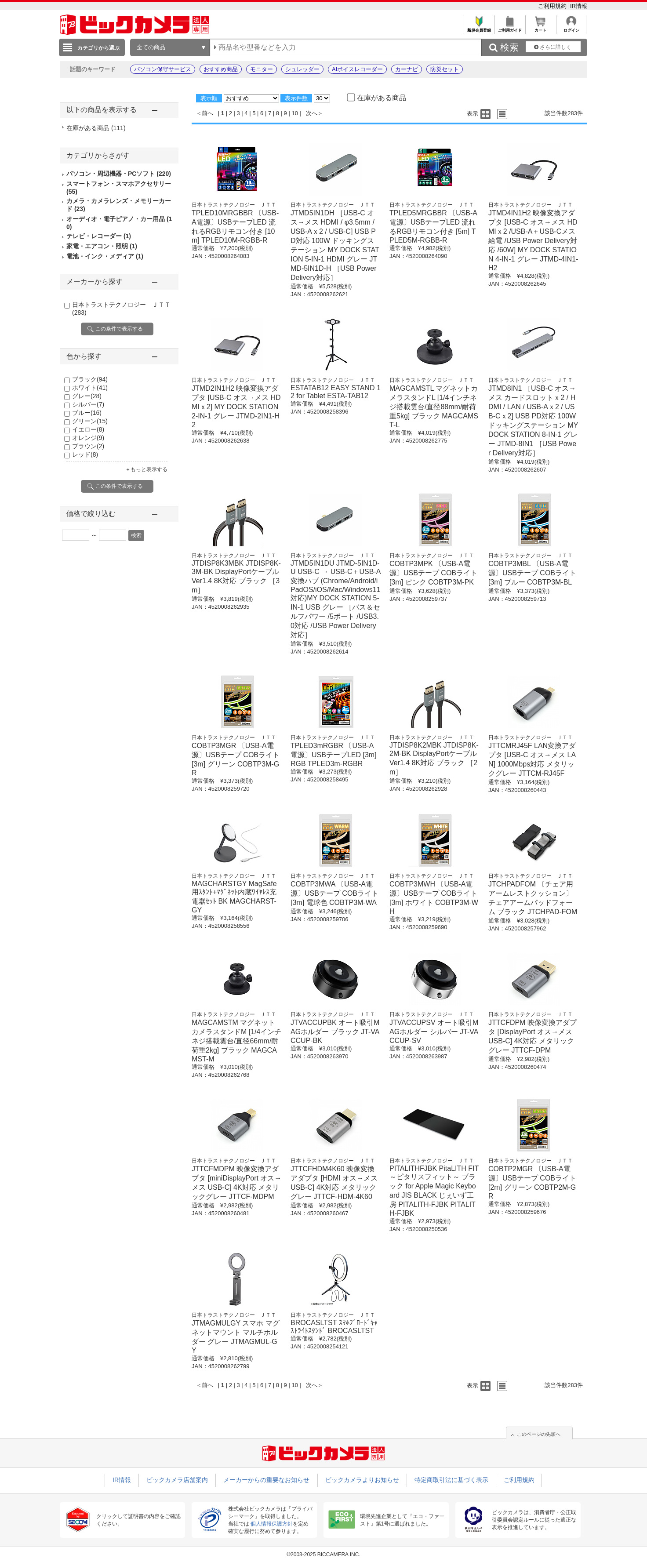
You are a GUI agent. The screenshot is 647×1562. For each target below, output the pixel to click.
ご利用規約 (553, 6)
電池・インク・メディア (104, 256)
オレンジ (88, 437)
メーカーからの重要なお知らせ (266, 1479)
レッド (85, 454)
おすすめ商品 (221, 69)
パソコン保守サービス (162, 69)
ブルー (87, 412)
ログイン (571, 28)
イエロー (88, 429)
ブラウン (88, 446)
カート (540, 28)
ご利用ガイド (509, 28)
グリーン (90, 421)
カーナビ (406, 69)
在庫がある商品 (96, 127)
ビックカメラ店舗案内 (177, 1479)
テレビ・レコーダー (98, 236)
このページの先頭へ (538, 1434)
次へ (311, 113)
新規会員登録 (479, 28)
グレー (87, 396)
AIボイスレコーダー (357, 69)
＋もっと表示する (146, 469)
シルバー (88, 404)
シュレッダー (302, 69)
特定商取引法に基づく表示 (451, 1479)
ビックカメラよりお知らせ (362, 1479)
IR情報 (578, 6)
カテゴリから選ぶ (98, 48)
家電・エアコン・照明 (101, 246)
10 (294, 113)
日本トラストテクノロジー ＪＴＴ (234, 205)
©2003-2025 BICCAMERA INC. (323, 1554)
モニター (261, 69)
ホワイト (90, 387)
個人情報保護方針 (272, 1524)
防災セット (444, 69)
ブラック (90, 379)
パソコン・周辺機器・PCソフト (118, 173)
